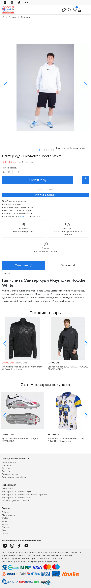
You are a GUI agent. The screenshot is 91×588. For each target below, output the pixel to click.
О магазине (7, 488)
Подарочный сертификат (14, 477)
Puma (5, 533)
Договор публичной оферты (16, 500)
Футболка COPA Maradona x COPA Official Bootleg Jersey (66, 439)
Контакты (6, 465)
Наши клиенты (9, 462)
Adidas (5, 512)
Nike (22, 216)
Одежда (13, 17)
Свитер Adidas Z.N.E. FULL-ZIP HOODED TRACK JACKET (68, 368)
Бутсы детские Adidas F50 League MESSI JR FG (20, 439)
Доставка (6, 471)
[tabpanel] (45, 287)
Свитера (25, 17)
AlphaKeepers (8, 515)
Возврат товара (10, 474)
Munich (5, 527)
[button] (5, 84)
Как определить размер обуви (16, 491)
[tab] (23, 265)
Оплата (6, 468)
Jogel (4, 521)
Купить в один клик (45, 194)
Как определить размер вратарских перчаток (24, 494)
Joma (5, 524)
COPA (5, 518)
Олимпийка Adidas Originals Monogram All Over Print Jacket (22, 368)
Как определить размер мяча (16, 497)
